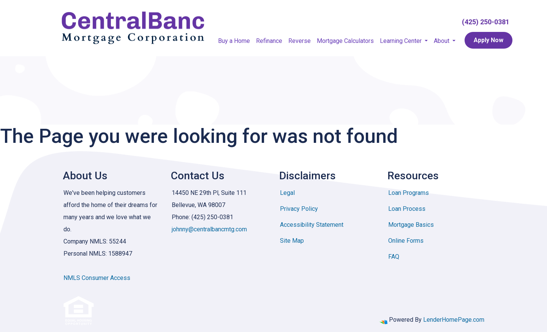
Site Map (292, 240)
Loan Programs (408, 192)
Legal (287, 192)
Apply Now (488, 40)
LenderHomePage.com (453, 319)
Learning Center (401, 40)
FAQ (393, 256)
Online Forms (406, 240)
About (442, 40)
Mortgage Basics (411, 224)
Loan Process (406, 208)
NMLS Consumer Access (96, 277)
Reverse (299, 40)
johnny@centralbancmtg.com (209, 229)
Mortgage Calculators (345, 40)
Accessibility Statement (311, 224)
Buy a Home (234, 40)
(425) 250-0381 (485, 22)
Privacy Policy (299, 208)
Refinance (269, 40)
